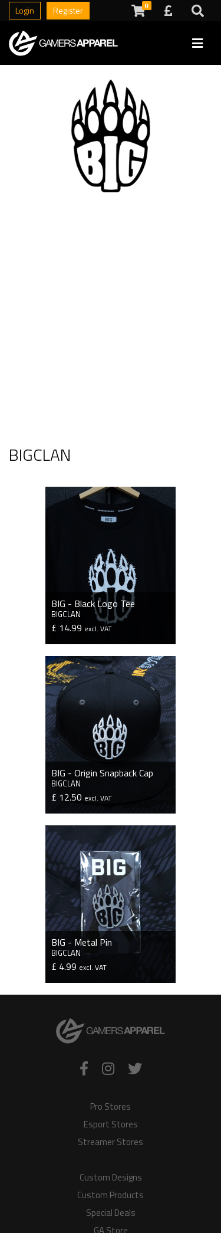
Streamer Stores (110, 1142)
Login (24, 10)
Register (68, 10)
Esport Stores (111, 1124)
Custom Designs (111, 1177)
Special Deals (111, 1213)
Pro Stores (110, 1107)
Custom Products (110, 1195)
